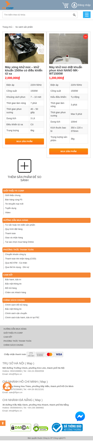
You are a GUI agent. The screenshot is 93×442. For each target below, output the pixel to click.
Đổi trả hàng (11, 288)
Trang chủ (7, 27)
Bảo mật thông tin (13, 284)
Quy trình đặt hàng (13, 229)
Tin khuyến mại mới (14, 204)
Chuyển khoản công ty (15, 254)
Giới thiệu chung (12, 195)
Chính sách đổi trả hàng (16, 305)
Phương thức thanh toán (18, 249)
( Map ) (29, 363)
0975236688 (16, 389)
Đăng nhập (81, 5)
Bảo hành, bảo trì (13, 279)
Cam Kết (8, 275)
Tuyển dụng (10, 208)
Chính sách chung (14, 300)
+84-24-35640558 (35, 371)
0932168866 (16, 371)
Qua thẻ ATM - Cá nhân (16, 263)
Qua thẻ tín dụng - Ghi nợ (17, 267)
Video (7, 212)
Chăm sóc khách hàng (15, 292)
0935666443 (16, 407)
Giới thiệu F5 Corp (13, 191)
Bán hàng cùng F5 (13, 199)
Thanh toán (10, 233)
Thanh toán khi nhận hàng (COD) (20, 258)
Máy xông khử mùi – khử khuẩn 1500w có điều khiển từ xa (23, 70)
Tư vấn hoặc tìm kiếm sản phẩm (20, 225)
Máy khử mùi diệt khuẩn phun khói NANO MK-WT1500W (65, 70)
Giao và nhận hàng (14, 237)
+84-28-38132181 (35, 389)
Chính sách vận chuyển (16, 313)
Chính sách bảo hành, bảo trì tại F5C (22, 317)
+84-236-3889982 (35, 407)
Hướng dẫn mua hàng (15, 220)
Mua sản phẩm (24, 141)
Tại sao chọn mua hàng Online (19, 242)
